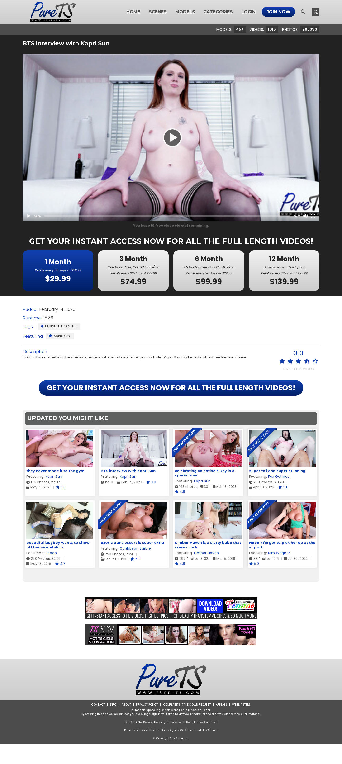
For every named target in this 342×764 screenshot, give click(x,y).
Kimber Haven (206, 573)
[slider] (167, 216)
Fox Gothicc (279, 496)
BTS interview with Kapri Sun (128, 491)
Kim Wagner (279, 573)
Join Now (278, 11)
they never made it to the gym (55, 491)
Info (112, 724)
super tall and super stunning (277, 491)
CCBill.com (187, 750)
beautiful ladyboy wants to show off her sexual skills (58, 564)
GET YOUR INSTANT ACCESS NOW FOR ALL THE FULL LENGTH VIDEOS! (171, 398)
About (125, 724)
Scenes (158, 11)
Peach (51, 573)
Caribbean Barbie (135, 568)
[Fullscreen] (313, 216)
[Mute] (305, 216)
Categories (218, 11)
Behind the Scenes (59, 326)
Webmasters (242, 724)
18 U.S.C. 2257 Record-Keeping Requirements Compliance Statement (171, 742)
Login (248, 11)
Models (185, 11)
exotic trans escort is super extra (132, 562)
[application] (171, 137)
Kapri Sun (59, 335)
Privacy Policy (146, 724)
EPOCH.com (209, 750)
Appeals (222, 724)
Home (133, 11)
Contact (97, 724)
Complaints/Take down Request (186, 724)
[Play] (171, 137)
